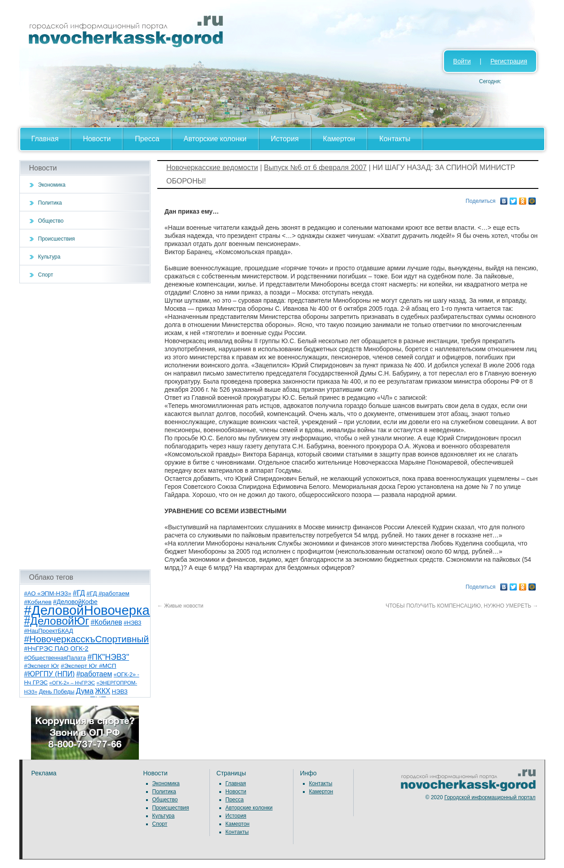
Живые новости (180, 606)
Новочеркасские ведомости (212, 167)
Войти (462, 61)
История (285, 139)
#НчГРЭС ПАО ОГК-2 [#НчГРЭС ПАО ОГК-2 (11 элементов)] (56, 648)
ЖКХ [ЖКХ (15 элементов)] (103, 691)
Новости (97, 139)
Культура (49, 257)
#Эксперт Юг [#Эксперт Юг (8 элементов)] (41, 665)
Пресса (147, 139)
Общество (51, 221)
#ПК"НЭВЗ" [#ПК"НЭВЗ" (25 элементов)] (108, 657)
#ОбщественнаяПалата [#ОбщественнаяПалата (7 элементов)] (55, 658)
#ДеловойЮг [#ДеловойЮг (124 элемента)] (56, 621)
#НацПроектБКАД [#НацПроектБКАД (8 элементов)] (48, 630)
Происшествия (56, 239)
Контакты (394, 139)
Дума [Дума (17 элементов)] (84, 691)
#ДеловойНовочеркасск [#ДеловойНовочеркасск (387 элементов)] (96, 610)
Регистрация (508, 61)
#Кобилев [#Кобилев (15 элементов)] (106, 622)
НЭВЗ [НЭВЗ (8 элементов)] (120, 691)
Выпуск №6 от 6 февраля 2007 (315, 167)
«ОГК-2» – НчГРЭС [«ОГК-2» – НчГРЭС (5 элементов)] (72, 682)
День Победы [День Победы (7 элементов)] (56, 692)
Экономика (52, 185)
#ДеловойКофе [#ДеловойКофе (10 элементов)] (75, 601)
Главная (45, 139)
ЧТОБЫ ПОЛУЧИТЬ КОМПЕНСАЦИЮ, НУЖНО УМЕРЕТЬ (462, 606)
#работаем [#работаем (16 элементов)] (94, 674)
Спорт (45, 275)
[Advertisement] (85, 426)
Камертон (339, 139)
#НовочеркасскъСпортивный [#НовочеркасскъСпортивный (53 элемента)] (86, 639)
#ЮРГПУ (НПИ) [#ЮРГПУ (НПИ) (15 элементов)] (49, 674)
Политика (50, 203)
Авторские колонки (215, 139)
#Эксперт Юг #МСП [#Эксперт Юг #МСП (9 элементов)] (88, 665)
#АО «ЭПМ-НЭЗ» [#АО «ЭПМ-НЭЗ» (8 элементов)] (47, 593)
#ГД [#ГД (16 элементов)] (79, 593)
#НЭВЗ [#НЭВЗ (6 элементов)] (132, 623)
